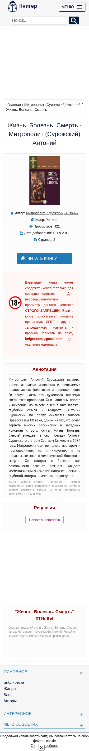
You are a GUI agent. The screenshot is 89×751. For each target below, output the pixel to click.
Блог (8, 695)
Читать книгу (39, 258)
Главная (14, 105)
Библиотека (14, 682)
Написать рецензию (44, 520)
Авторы (10, 701)
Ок (33, 746)
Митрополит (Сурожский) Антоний (52, 105)
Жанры (10, 689)
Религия (52, 220)
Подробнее (48, 746)
